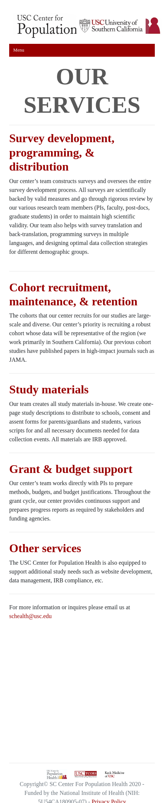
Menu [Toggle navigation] (18, 50)
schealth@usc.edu (30, 616)
